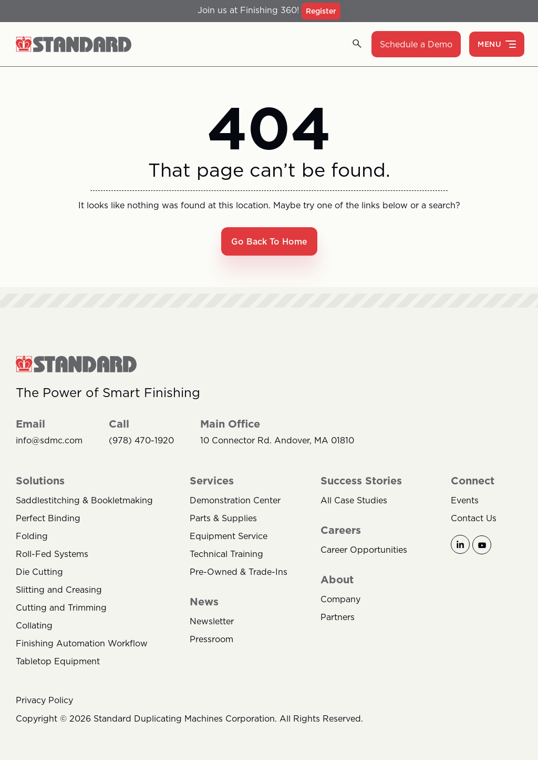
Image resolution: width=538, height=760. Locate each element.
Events (465, 500)
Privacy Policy (44, 700)
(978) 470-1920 (141, 440)
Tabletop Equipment (58, 661)
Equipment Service (228, 536)
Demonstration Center (235, 500)
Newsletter (212, 621)
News (204, 601)
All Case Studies (353, 500)
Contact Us (473, 518)
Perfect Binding (48, 518)
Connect (472, 480)
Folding (32, 536)
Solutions (40, 480)
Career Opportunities (363, 549)
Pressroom (211, 639)
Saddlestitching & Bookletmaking (84, 500)
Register (321, 11)
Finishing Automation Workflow (82, 643)
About (337, 579)
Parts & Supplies (223, 518)
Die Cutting (39, 571)
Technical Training (226, 554)
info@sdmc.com (49, 440)
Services (212, 480)
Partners (337, 617)
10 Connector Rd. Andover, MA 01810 (277, 440)
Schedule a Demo (416, 44)
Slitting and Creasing (59, 589)
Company (340, 599)
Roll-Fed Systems (52, 554)
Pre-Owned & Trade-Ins (238, 571)
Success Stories (361, 480)
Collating (34, 625)
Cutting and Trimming (61, 607)
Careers (340, 530)
